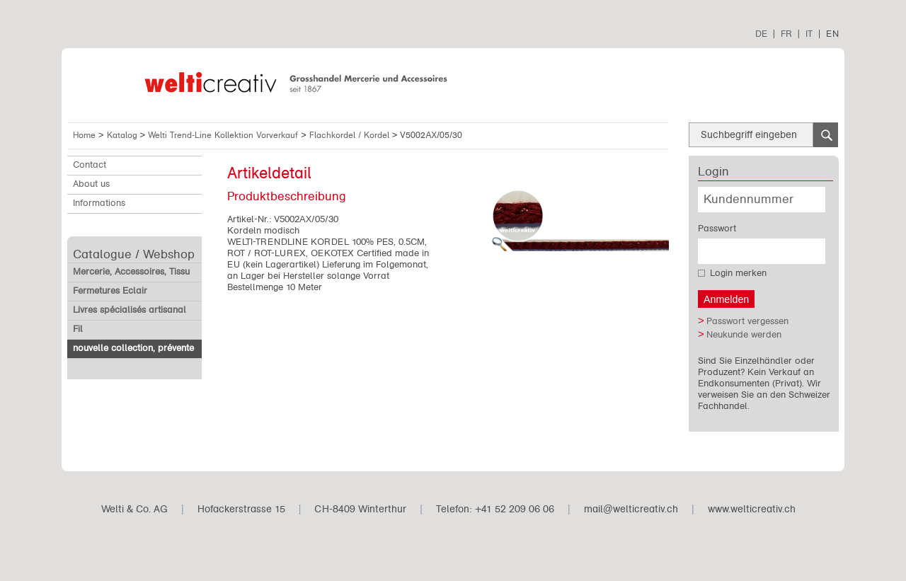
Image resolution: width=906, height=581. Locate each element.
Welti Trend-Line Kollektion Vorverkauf (224, 135)
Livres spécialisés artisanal (129, 310)
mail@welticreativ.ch (631, 509)
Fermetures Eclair (110, 291)
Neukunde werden (743, 334)
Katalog (123, 135)
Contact (89, 165)
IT (809, 33)
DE (761, 33)
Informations (99, 203)
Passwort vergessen (747, 321)
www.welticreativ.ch (752, 509)
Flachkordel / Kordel (350, 135)
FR (786, 33)
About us (91, 184)
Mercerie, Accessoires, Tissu (131, 271)
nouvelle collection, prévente (133, 348)
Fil (78, 329)
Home (84, 135)
